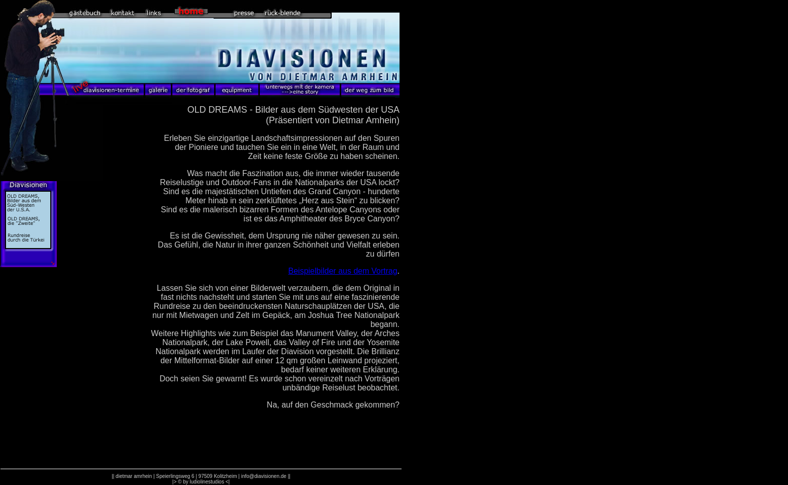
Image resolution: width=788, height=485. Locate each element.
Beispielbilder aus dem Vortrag (343, 271)
